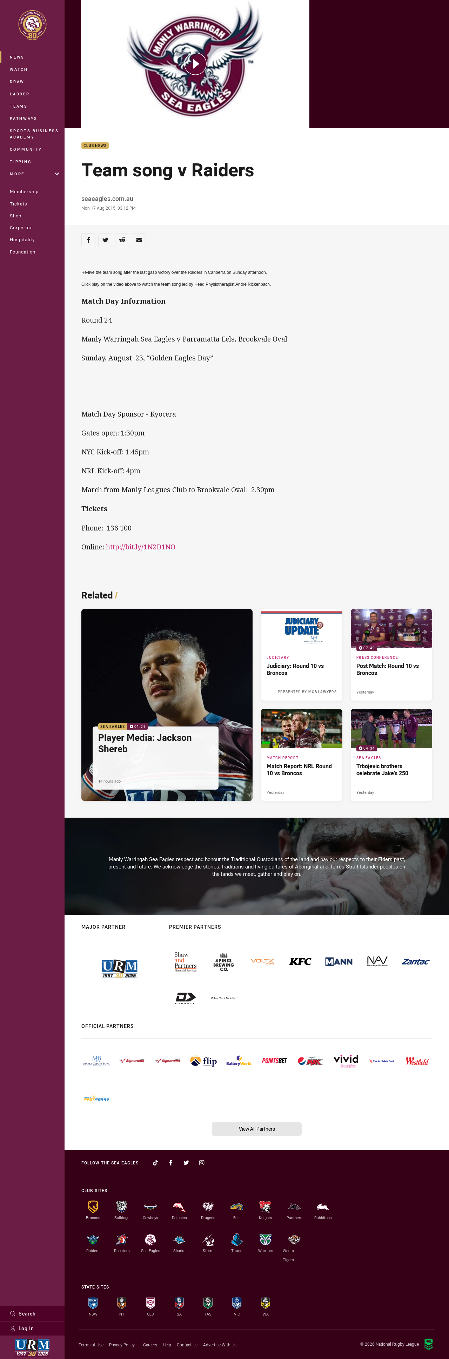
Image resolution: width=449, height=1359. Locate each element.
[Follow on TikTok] (155, 1162)
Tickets (18, 204)
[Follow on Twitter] (186, 1162)
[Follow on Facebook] (171, 1162)
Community (26, 149)
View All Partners (257, 1128)
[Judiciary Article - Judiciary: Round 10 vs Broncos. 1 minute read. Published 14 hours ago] (301, 655)
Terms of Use (91, 1344)
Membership (24, 191)
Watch (19, 69)
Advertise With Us (219, 1344)
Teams (19, 106)
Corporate (21, 227)
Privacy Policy (122, 1344)
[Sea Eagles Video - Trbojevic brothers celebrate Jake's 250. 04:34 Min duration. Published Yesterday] (391, 755)
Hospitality (22, 239)
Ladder (20, 93)
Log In (22, 1328)
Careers (150, 1344)
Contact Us (187, 1344)
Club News (95, 145)
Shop (15, 215)
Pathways (24, 118)
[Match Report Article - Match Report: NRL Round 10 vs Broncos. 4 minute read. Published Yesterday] (301, 755)
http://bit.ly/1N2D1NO (140, 547)
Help (167, 1344)
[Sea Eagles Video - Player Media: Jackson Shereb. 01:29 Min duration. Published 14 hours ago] (167, 705)
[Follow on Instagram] (202, 1162)
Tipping (21, 161)
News (17, 57)
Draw (17, 81)
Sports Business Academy (34, 134)
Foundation (22, 252)
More (34, 173)
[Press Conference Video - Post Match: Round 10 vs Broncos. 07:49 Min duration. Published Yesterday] (391, 655)
